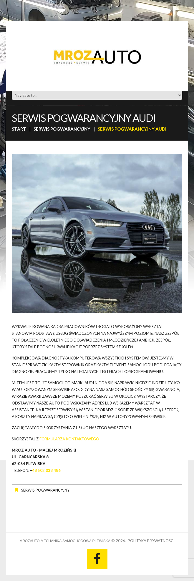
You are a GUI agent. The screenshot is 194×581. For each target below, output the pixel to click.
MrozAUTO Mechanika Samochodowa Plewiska (64, 541)
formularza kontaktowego (69, 439)
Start (19, 128)
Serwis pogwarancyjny (62, 128)
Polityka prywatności (151, 540)
